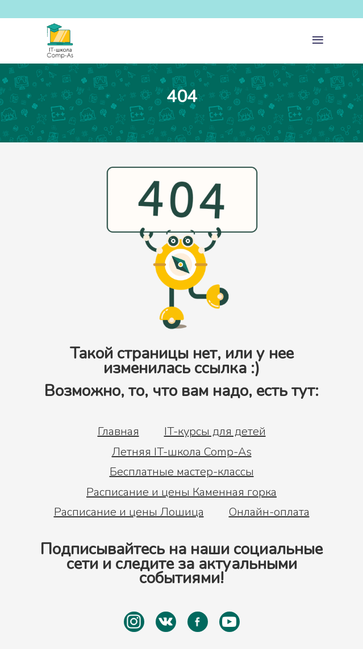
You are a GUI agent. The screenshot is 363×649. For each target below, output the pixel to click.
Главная (118, 431)
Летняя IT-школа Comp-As (182, 452)
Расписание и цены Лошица (129, 512)
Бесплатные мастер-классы (182, 472)
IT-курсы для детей (215, 431)
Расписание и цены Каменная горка (181, 492)
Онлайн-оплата (269, 512)
